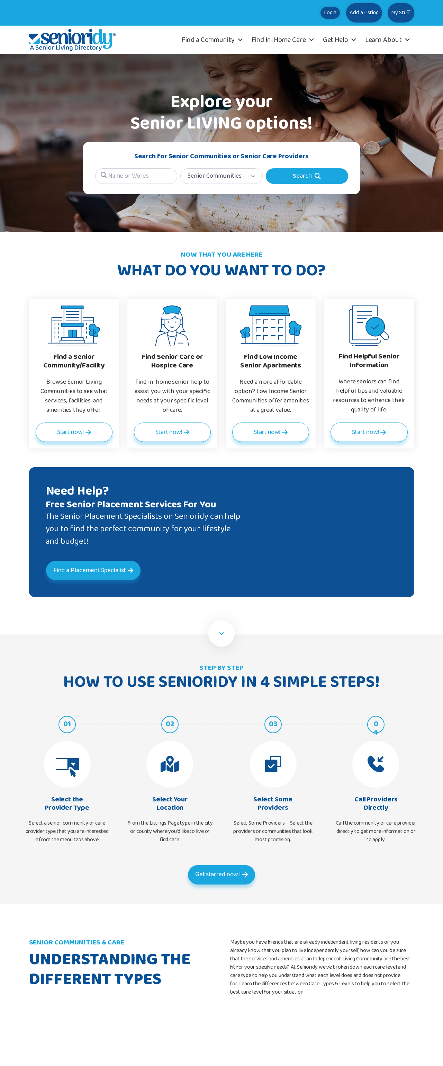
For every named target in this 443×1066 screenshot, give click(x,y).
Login (294, 13)
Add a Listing (342, 13)
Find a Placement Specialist (103, 570)
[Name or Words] (136, 176)
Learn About (388, 39)
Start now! (70, 431)
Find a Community (212, 39)
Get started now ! (218, 874)
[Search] (307, 176)
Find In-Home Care (283, 39)
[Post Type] (221, 176)
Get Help (340, 39)
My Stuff (393, 13)
